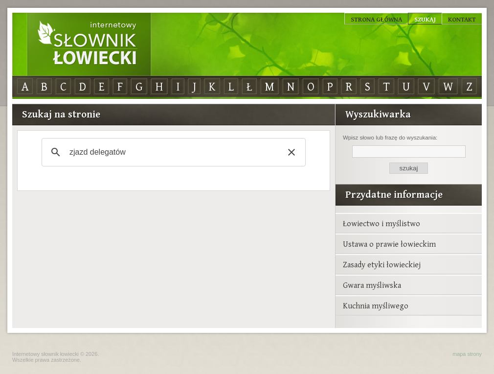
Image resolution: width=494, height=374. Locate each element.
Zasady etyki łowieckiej (382, 264)
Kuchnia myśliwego (375, 305)
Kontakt (462, 19)
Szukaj (425, 19)
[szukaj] (172, 152)
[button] (291, 152)
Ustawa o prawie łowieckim (389, 244)
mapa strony (467, 354)
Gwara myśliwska (372, 285)
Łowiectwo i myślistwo (381, 223)
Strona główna (376, 19)
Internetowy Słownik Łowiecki (89, 44)
